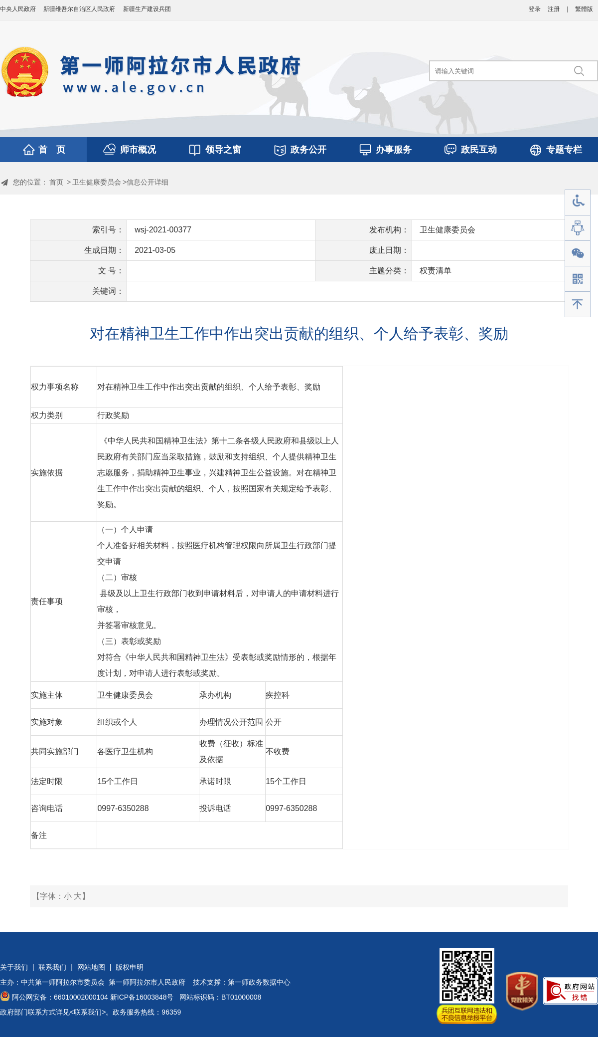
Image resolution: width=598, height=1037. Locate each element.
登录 (535, 8)
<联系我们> (88, 1012)
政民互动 (479, 150)
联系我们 (52, 967)
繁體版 (584, 8)
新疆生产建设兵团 (147, 8)
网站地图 (91, 967)
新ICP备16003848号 (142, 997)
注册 (554, 8)
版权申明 (130, 967)
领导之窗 (223, 150)
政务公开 (308, 150)
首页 (56, 182)
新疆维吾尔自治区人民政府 (79, 8)
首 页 (51, 150)
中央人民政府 (18, 8)
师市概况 (138, 150)
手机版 (577, 279)
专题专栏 (564, 150)
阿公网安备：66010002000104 (60, 997)
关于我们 (14, 967)
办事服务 (394, 150)
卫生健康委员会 (96, 182)
